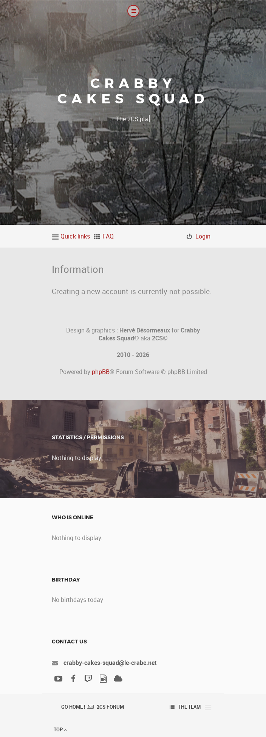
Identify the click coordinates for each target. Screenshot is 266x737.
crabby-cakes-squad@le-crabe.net (110, 663)
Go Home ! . (74, 706)
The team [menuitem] (189, 706)
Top (60, 729)
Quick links (75, 236)
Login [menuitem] (202, 236)
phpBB (101, 372)
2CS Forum (110, 706)
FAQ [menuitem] (108, 236)
